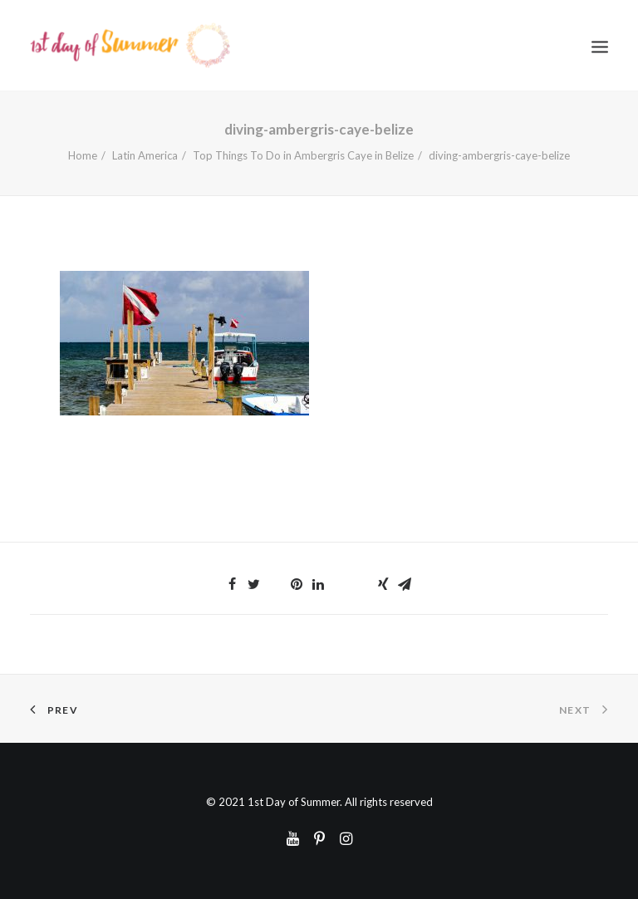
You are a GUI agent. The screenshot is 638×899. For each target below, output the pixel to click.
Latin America (145, 155)
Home (82, 155)
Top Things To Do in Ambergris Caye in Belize (303, 155)
